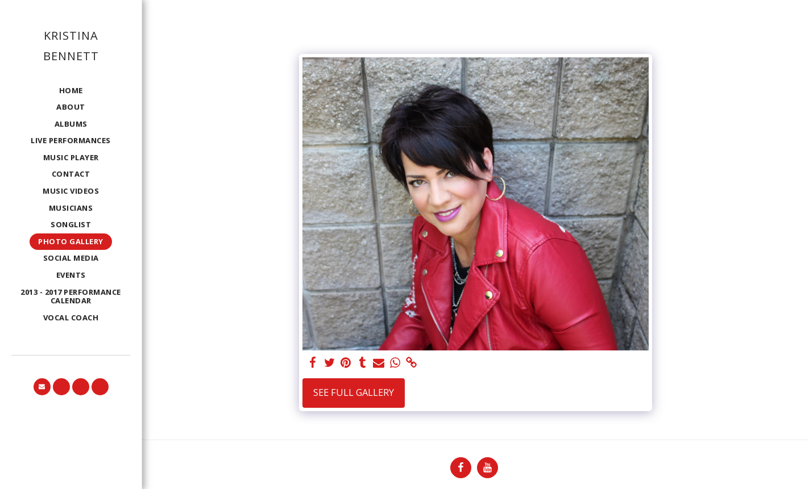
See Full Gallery (353, 392)
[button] (42, 386)
